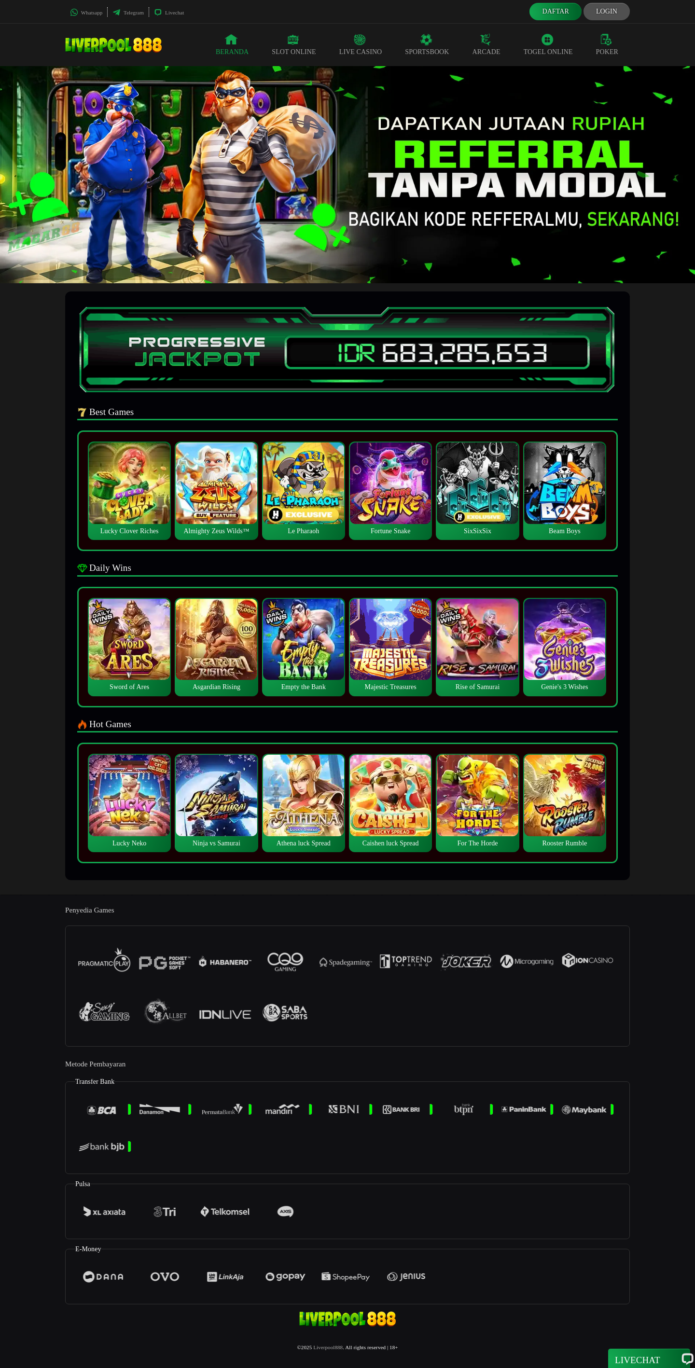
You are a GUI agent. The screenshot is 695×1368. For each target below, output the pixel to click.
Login (606, 11)
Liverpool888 (328, 1347)
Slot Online (294, 44)
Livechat (169, 12)
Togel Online (548, 44)
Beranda (232, 44)
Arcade (486, 44)
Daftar (555, 11)
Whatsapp (86, 12)
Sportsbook (427, 44)
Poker (607, 44)
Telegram (128, 12)
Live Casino (360, 44)
